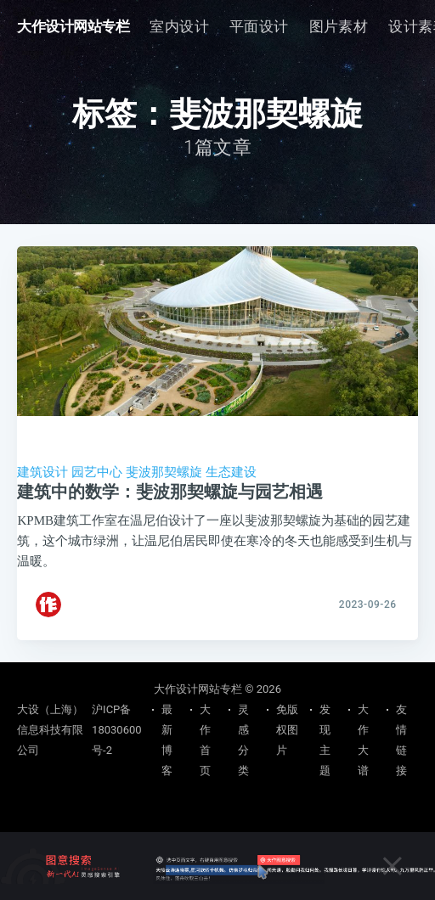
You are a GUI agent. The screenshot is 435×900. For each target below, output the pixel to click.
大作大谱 (363, 740)
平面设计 (259, 26)
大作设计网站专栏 (73, 26)
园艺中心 (96, 472)
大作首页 (205, 740)
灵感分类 (243, 740)
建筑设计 (42, 472)
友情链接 (401, 740)
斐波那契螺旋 (164, 472)
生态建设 (231, 472)
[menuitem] (179, 26)
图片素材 (339, 26)
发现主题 (324, 740)
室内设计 (179, 26)
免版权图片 (287, 730)
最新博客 (166, 740)
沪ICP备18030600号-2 (116, 730)
